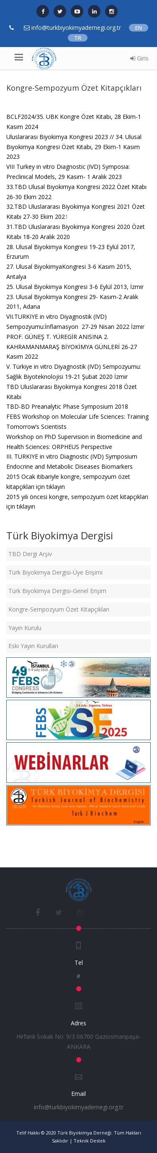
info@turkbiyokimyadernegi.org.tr (79, 1107)
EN (138, 28)
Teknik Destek (90, 1140)
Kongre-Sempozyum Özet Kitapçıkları (58, 609)
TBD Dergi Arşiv (30, 554)
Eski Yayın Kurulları (33, 646)
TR (77, 38)
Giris (139, 58)
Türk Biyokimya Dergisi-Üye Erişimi (55, 572)
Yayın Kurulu (24, 628)
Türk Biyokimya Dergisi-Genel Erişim (57, 591)
